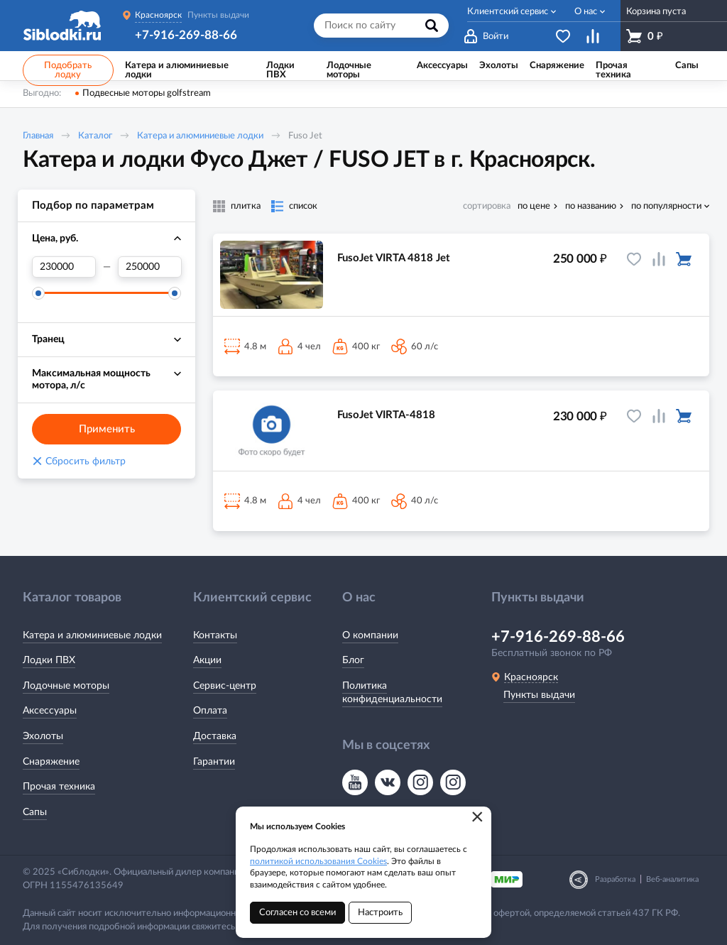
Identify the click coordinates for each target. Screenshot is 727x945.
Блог (353, 660)
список (303, 206)
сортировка (486, 206)
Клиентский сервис (507, 11)
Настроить (380, 912)
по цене (534, 206)
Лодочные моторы (66, 686)
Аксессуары (50, 711)
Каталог (95, 136)
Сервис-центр (224, 686)
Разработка (615, 879)
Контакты (215, 635)
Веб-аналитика (672, 879)
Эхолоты (43, 736)
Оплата (210, 711)
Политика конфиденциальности (392, 693)
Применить (107, 429)
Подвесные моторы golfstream (146, 93)
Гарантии (214, 762)
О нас (585, 11)
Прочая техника (59, 787)
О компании (370, 635)
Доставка (214, 736)
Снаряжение (51, 762)
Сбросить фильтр (79, 461)
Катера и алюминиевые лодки (200, 136)
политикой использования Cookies (318, 861)
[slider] (38, 293)
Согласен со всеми (297, 912)
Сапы (35, 812)
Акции (207, 660)
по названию (590, 206)
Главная (38, 136)
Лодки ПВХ (49, 660)
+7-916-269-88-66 (186, 35)
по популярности (666, 206)
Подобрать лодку (68, 70)
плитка (246, 206)
